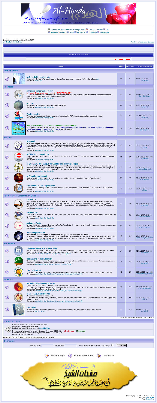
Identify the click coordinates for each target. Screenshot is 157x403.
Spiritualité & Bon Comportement (41, 186)
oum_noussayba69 (144, 288)
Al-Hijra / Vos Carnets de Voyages (41, 283)
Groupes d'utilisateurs (58, 32)
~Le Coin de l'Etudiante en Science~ (22, 196)
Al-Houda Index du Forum (13, 42)
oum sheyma (144, 179)
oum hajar (144, 205)
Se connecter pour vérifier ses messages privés (68, 30)
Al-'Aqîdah (31, 141)
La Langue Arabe (34, 223)
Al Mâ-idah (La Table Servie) (38, 294)
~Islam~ (8, 138)
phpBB (135, 396)
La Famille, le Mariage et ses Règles (42, 248)
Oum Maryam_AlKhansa (52, 254)
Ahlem (144, 190)
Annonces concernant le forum (40, 91)
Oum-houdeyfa (49, 98)
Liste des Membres (96, 30)
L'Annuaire (31, 308)
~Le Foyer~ (9, 244)
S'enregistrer (104, 32)
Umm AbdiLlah (44, 328)
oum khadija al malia (144, 169)
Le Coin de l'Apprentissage (38, 77)
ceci (97, 79)
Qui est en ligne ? (13, 321)
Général (30, 104)
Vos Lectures (32, 212)
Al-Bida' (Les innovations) (38, 154)
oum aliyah (144, 253)
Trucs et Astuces (34, 270)
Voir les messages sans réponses (142, 42)
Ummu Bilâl (38, 81)
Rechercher (81, 32)
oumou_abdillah (144, 227)
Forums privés (11, 71)
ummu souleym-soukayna (144, 238)
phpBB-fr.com (150, 397)
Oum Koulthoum (144, 96)
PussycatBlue (150, 399)
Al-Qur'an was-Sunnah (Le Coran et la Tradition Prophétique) (52, 164)
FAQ (107, 30)
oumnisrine (144, 158)
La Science (31, 199)
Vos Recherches (33, 114)
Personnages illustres (36, 233)
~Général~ (9, 87)
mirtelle (144, 299)
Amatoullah (39, 98)
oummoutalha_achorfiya (145, 274)
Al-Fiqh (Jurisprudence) (37, 176)
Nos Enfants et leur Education (39, 259)
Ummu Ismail (144, 130)
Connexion (93, 32)
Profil (72, 32)
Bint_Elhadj (144, 147)
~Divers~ (8, 279)
